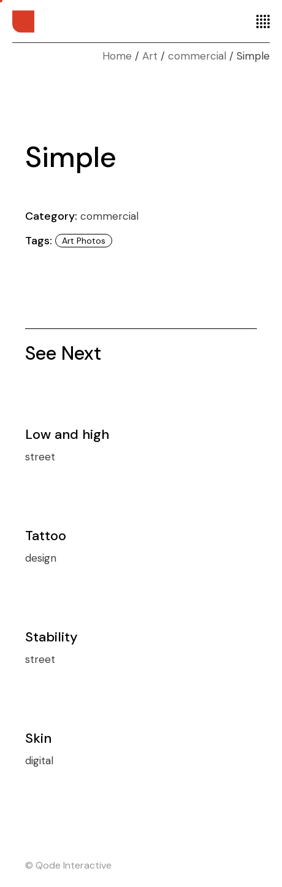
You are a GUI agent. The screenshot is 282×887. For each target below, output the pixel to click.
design (40, 558)
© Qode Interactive (68, 865)
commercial (109, 216)
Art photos (83, 240)
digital (39, 760)
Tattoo (45, 535)
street (40, 456)
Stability (51, 637)
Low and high (67, 434)
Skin (38, 738)
